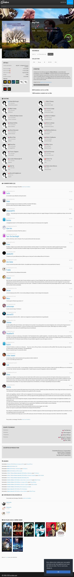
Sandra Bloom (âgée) (49, 112)
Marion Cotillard (50, 116)
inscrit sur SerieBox (26, 186)
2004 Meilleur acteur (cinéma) (17, 491)
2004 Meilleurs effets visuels (14, 470)
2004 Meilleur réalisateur (13, 468)
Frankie (8, 270)
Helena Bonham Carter (16, 116)
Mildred (9, 140)
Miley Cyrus (49, 144)
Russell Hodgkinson (15, 173)
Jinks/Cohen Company (64, 452)
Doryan (8, 290)
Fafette (8, 387)
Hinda (8, 201)
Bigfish (8, 344)
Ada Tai (12, 166)
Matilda (8, 220)
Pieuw (8, 244)
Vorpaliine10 (10, 333)
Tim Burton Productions (63, 455)
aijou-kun (9, 228)
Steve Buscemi (14, 130)
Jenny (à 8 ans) (48, 169)
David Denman (50, 151)
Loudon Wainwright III (16, 159)
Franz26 (6, 557)
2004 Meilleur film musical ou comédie (19, 486)
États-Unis (54, 31)
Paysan (9, 176)
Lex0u (8, 193)
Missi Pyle (13, 137)
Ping (9, 169)
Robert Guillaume (51, 137)
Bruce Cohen (67, 439)
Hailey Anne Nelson (51, 166)
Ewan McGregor (41, 28)
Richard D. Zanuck (65, 437)
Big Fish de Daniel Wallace (46, 82)
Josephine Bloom (48, 119)
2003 (33, 20)
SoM (7, 365)
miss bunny (9, 262)
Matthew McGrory (51, 130)
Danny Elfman (67, 435)
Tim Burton (42, 25)
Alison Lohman (50, 123)
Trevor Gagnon (14, 151)
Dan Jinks (68, 440)
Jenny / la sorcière (12, 119)
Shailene (8, 322)
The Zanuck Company (64, 453)
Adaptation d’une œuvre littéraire (41, 84)
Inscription (63, 2)
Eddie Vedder (41, 475)
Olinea (8, 374)
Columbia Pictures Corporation (61, 450)
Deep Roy (12, 144)
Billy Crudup (60, 28)
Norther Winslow (11, 133)
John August (41, 26)
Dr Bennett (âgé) (48, 140)
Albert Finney (50, 28)
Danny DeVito (13, 123)
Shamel (8, 278)
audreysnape (10, 306)
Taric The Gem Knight (12, 236)
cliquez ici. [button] (49, 568)
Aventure (39, 31)
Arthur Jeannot (10, 355)
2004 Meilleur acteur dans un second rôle (19, 480)
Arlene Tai (49, 159)
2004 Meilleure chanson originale (21, 475)
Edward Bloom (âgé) (49, 105)
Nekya (8, 298)
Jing (45, 162)
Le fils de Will (11, 155)
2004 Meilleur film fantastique (17, 489)
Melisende (8, 502)
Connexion (70, 2)
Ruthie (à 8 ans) (48, 148)
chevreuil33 (9, 314)
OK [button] (58, 571)
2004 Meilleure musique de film (15, 464)
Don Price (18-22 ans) (49, 155)
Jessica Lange (50, 108)
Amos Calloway (11, 126)
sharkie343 (9, 254)
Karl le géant (47, 133)
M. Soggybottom (11, 148)
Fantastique (45, 31)
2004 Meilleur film (12, 466)
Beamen (10, 162)
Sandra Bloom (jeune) (49, 126)
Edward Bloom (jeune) (12, 105)
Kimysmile (8, 507)
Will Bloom (10, 112)
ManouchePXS (10, 211)
